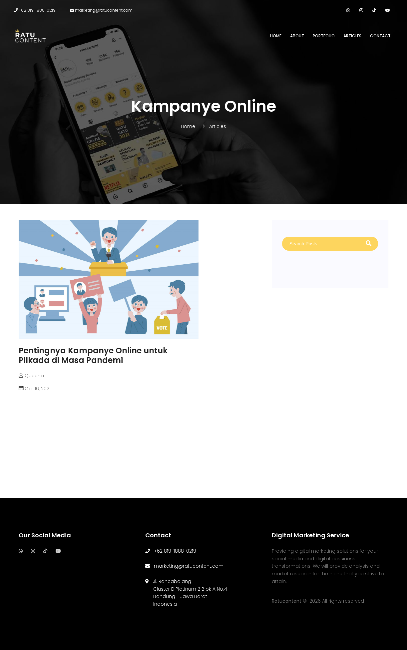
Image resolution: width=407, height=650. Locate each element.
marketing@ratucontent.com (101, 10)
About (297, 36)
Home (275, 36)
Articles (352, 36)
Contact (380, 36)
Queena (34, 375)
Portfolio (324, 36)
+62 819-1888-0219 (35, 10)
